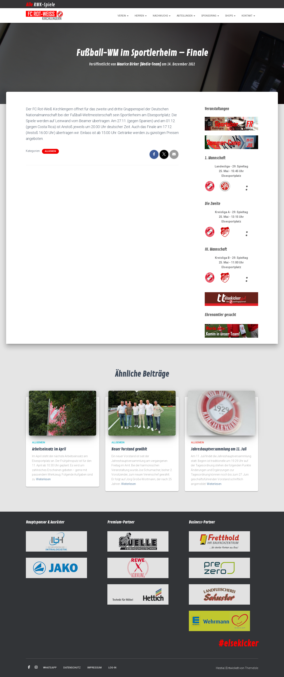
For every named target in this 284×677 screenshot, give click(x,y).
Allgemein (50, 151)
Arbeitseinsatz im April (49, 449)
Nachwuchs (162, 15)
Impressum (94, 667)
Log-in (112, 667)
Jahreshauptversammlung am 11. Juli (219, 449)
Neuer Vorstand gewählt (129, 449)
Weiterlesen (43, 479)
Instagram (36, 667)
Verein (123, 15)
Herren (141, 15)
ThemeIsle (251, 668)
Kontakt (248, 15)
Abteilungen (186, 15)
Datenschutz (72, 667)
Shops (230, 15)
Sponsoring (210, 15)
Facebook (29, 667)
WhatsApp (50, 667)
